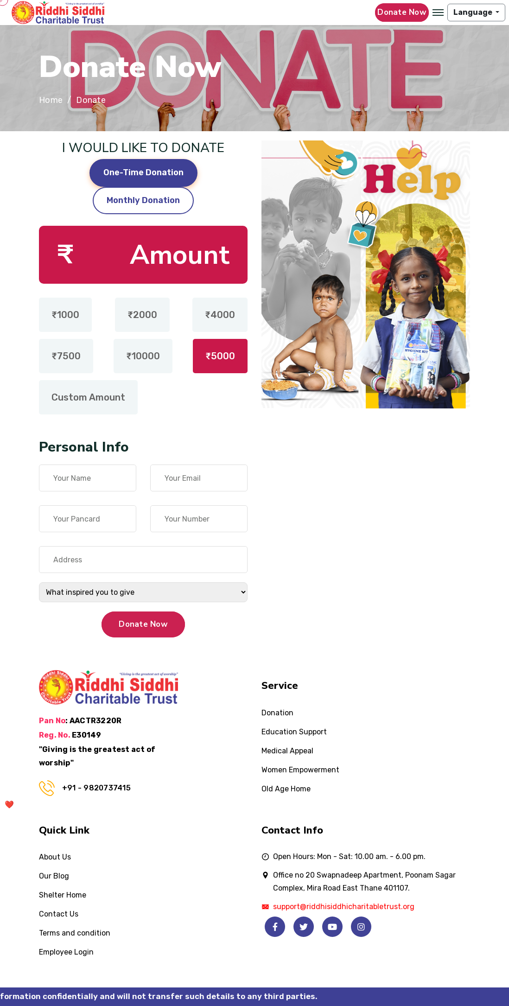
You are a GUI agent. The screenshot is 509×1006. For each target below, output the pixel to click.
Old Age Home (286, 788)
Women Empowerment (300, 769)
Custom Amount (88, 397)
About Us (55, 857)
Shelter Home (62, 895)
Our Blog (54, 876)
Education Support (294, 731)
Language (473, 12)
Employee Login (66, 952)
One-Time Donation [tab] (143, 172)
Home (51, 100)
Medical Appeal (287, 750)
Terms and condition (74, 933)
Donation (277, 712)
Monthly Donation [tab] (143, 200)
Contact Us (58, 914)
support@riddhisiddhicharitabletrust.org (343, 906)
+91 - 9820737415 (96, 787)
